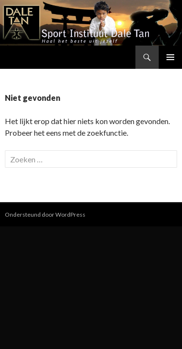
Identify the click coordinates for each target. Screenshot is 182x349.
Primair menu (170, 57)
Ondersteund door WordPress (45, 214)
